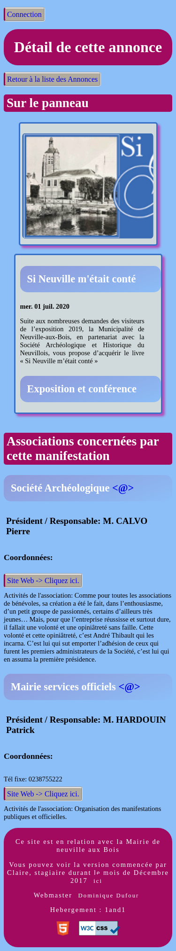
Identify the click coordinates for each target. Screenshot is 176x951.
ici (97, 881)
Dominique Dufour (108, 895)
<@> (123, 488)
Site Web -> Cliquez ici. (43, 581)
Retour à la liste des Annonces (52, 79)
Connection (24, 14)
